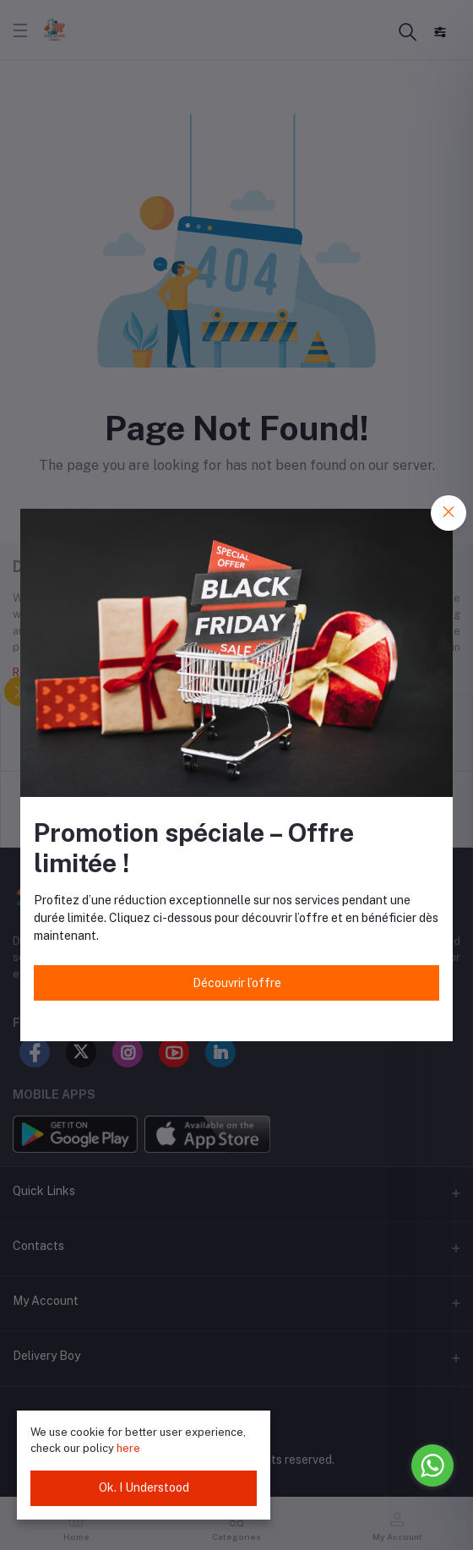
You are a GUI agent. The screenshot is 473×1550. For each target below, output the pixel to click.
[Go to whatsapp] (432, 1465)
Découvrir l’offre (237, 983)
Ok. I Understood (144, 1487)
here (128, 1448)
